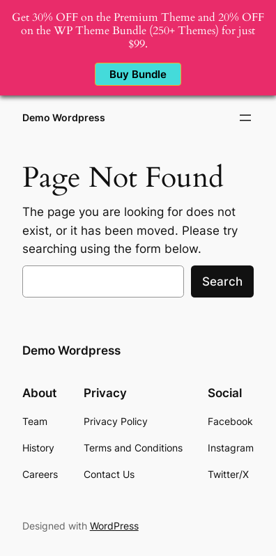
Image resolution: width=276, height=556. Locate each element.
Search (222, 281)
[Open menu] (245, 117)
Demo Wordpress (63, 117)
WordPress (114, 526)
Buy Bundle (138, 74)
